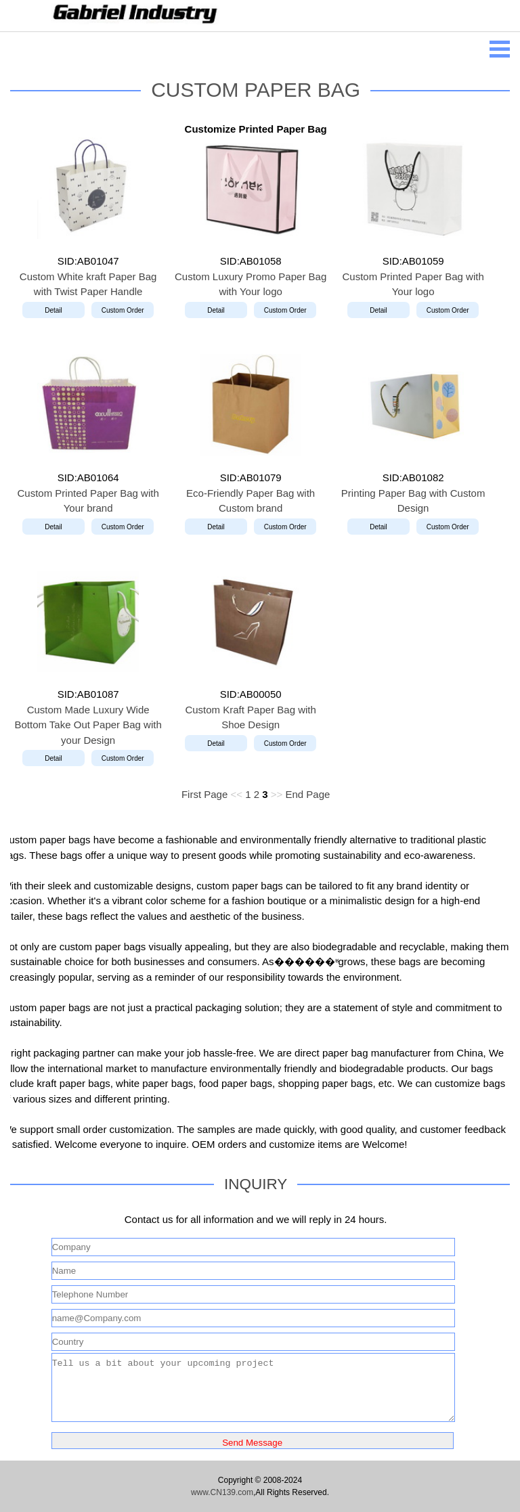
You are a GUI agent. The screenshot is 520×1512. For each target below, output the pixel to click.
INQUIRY (255, 1184)
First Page (204, 794)
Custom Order (123, 310)
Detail (53, 310)
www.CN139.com (222, 1492)
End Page (307, 794)
